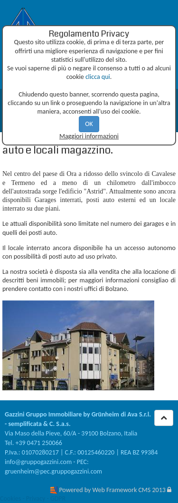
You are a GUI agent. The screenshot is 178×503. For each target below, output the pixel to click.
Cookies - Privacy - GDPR (33, 498)
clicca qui (97, 77)
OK (89, 124)
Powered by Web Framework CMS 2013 (112, 490)
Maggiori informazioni (89, 136)
